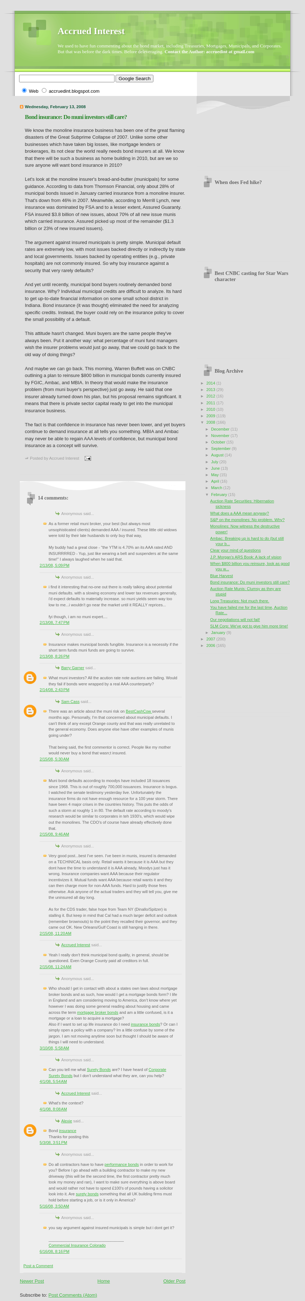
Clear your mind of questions (235, 550)
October (218, 442)
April (215, 481)
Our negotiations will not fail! (235, 619)
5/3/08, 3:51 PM (53, 1142)
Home (104, 1281)
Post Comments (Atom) (73, 1295)
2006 (211, 645)
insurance (67, 1130)
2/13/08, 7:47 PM (54, 622)
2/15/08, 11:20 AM (55, 933)
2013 (211, 389)
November (220, 435)
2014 (211, 383)
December (220, 429)
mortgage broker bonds (97, 1012)
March (217, 488)
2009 (211, 416)
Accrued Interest (91, 31)
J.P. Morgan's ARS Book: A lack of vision (246, 557)
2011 (211, 403)
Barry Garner (72, 668)
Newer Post (32, 1281)
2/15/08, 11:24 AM (55, 967)
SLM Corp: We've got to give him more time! (249, 626)
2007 (211, 639)
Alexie (66, 1121)
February (219, 494)
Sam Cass (70, 701)
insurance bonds (145, 1024)
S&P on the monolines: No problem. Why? (247, 520)
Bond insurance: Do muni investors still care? (76, 117)
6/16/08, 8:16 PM (54, 1251)
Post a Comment (38, 1266)
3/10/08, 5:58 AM (54, 1048)
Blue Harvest (221, 576)
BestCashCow (139, 711)
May (215, 475)
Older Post (174, 1281)
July (215, 462)
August (217, 455)
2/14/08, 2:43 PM (54, 690)
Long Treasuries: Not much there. (239, 601)
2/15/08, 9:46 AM (54, 834)
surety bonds (87, 1194)
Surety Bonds (99, 1069)
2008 (211, 422)
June (216, 468)
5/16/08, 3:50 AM (54, 1206)
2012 (211, 396)
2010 (211, 409)
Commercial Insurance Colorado (77, 1245)
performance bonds (121, 1164)
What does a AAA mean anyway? (239, 513)
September (221, 448)
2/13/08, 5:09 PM (54, 565)
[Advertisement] (234, 134)
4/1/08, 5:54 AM (53, 1081)
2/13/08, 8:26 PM (54, 656)
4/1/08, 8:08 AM (53, 1109)
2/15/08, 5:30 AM (54, 759)
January (218, 632)
